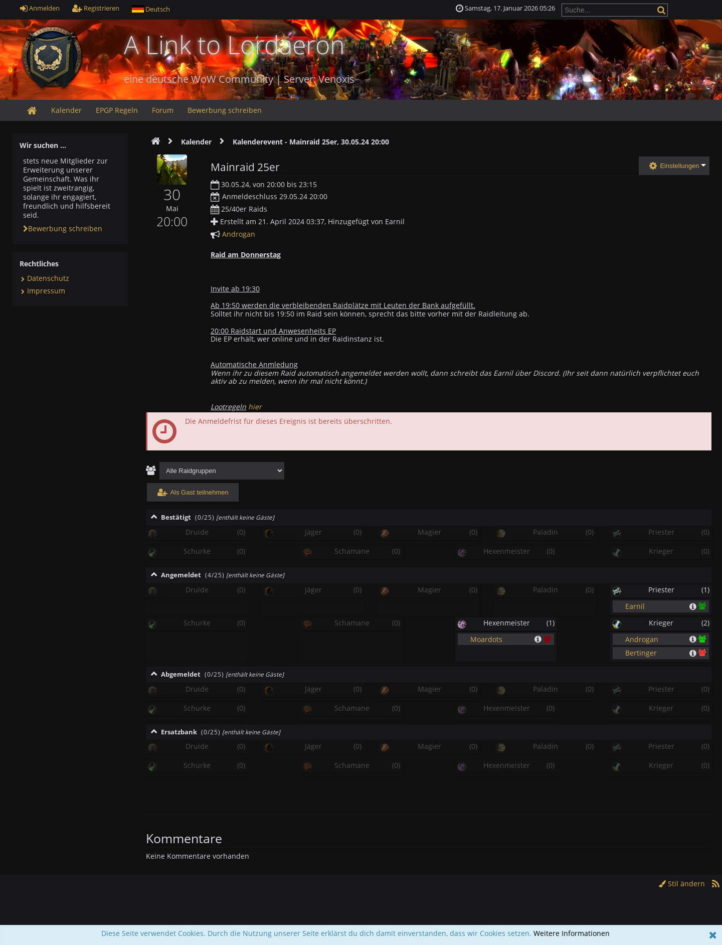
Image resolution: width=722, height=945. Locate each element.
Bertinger (641, 653)
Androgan (238, 234)
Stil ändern (682, 883)
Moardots (486, 639)
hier (255, 406)
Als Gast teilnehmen (193, 492)
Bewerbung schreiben (62, 228)
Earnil (635, 606)
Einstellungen (674, 166)
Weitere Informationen (571, 933)
